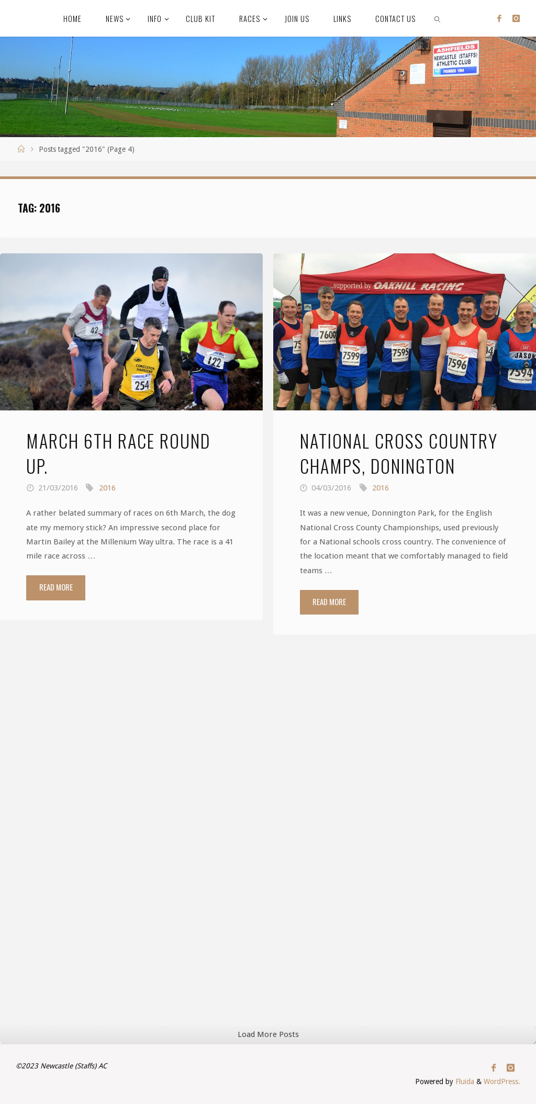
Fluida (463, 1081)
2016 (107, 488)
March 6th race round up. (118, 453)
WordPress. (502, 1081)
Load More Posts (268, 1034)
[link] (437, 18)
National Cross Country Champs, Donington (399, 453)
